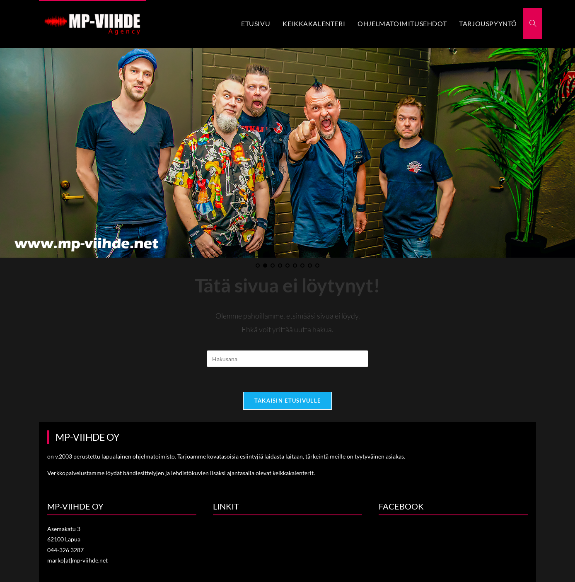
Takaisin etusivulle (287, 400)
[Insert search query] (287, 358)
